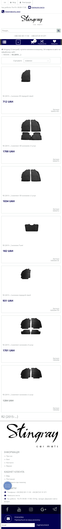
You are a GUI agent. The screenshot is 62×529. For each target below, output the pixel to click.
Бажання (54, 42)
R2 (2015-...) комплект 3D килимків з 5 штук (19, 146)
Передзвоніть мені (12, 11)
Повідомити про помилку (15, 482)
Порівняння (42, 42)
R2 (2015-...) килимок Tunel (13, 245)
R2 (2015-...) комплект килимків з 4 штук (18, 345)
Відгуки (8, 466)
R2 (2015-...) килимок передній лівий (17, 295)
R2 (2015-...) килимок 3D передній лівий (18, 96)
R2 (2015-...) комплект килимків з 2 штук (18, 395)
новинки (28, 60)
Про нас (8, 456)
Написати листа (37, 7)
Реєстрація (9, 479)
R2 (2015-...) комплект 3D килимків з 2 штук (19, 196)
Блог (7, 459)
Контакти (9, 463)
